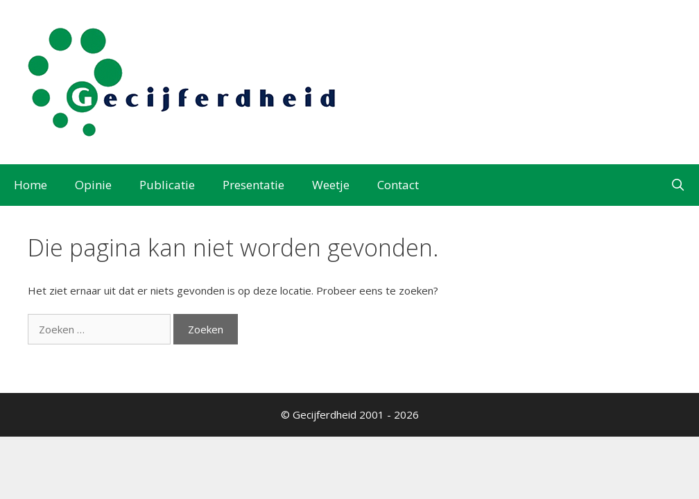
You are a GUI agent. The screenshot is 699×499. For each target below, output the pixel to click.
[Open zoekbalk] (677, 185)
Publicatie (167, 185)
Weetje (331, 185)
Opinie (93, 185)
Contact (398, 185)
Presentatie (253, 185)
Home (30, 185)
